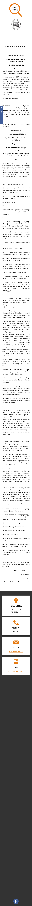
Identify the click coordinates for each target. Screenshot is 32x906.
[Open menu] (16, 34)
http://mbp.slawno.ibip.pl (16, 671)
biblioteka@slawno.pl (16, 651)
